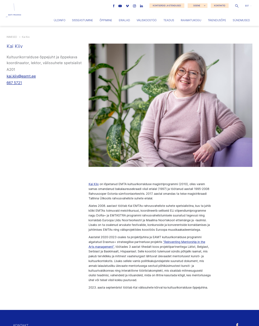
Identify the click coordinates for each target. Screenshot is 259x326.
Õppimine (106, 20)
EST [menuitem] (247, 5)
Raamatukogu (191, 20)
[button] (237, 6)
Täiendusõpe (217, 20)
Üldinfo (59, 20)
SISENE (196, 5)
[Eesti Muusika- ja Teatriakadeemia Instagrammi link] (135, 5)
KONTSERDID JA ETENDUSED (167, 5)
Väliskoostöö (147, 20)
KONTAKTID (219, 5)
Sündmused (241, 20)
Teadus (168, 20)
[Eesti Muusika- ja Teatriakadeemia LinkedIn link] (141, 5)
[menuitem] (248, 6)
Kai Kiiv (94, 184)
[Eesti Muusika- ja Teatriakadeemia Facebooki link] (114, 5)
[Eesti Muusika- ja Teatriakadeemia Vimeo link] (128, 5)
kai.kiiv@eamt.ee (21, 76)
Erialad (124, 20)
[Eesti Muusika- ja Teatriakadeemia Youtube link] (120, 5)
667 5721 (14, 83)
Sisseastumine (82, 20)
